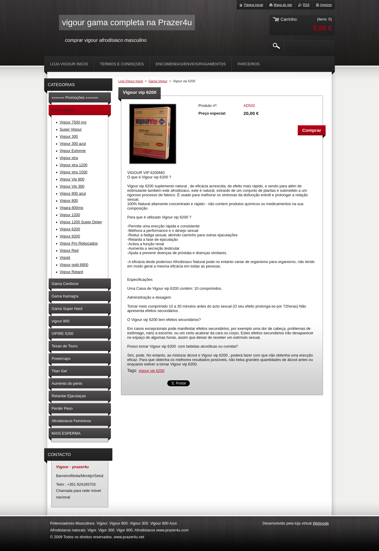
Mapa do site (283, 5)
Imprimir (326, 5)
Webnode (321, 523)
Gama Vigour (158, 81)
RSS (306, 5)
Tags (131, 370)
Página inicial (253, 5)
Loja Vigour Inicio (130, 81)
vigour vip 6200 (152, 370)
